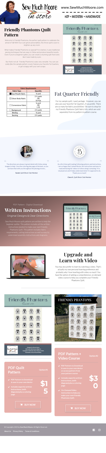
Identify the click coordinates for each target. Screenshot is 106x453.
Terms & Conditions (32, 431)
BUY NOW (28, 404)
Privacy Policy (18, 431)
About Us (7, 431)
